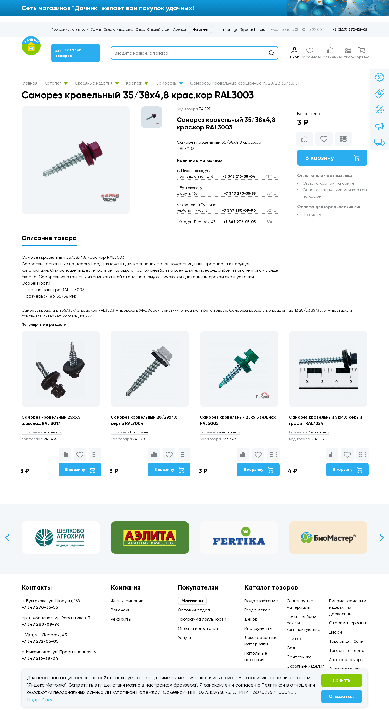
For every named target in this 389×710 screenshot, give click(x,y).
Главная (29, 83)
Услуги (96, 29)
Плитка (294, 638)
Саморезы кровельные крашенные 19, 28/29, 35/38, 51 (244, 83)
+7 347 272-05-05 (239, 222)
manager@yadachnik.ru (244, 29)
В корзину (332, 158)
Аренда (179, 29)
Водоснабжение (261, 600)
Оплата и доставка (118, 29)
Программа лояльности (69, 29)
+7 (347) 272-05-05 (350, 29)
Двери (335, 632)
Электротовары (346, 668)
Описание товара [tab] (49, 238)
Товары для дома (346, 650)
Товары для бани (346, 641)
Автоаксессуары (346, 659)
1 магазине (130, 432)
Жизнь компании (127, 600)
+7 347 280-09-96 (239, 210)
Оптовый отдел (159, 29)
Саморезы (169, 83)
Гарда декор (257, 610)
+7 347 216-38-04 (239, 176)
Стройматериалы (347, 622)
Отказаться (342, 696)
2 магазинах (43, 432)
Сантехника (299, 656)
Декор (251, 619)
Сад (291, 647)
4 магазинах (221, 432)
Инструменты (258, 628)
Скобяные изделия (97, 83)
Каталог (56, 83)
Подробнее (40, 699)
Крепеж (137, 83)
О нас (140, 29)
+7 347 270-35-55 (240, 193)
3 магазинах (310, 432)
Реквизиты (121, 619)
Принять (342, 680)
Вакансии (120, 610)
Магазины (200, 29)
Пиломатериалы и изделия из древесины (347, 607)
